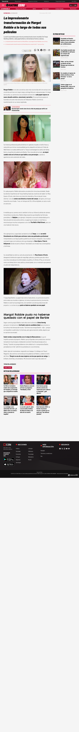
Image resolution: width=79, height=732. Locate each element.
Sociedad (18, 451)
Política (17, 448)
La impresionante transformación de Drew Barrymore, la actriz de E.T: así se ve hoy (24, 44)
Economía (18, 454)
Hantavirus (46, 1)
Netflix (34, 8)
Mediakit (43, 450)
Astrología (18, 462)
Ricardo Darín (73, 8)
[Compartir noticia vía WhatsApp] (35, 50)
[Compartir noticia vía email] (44, 50)
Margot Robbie (7, 367)
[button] (49, 50)
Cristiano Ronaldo (59, 8)
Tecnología (30, 454)
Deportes (18, 459)
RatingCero (14, 13)
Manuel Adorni (18, 1)
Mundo (29, 459)
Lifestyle (30, 448)
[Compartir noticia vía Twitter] (38, 50)
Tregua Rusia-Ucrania (60, 1)
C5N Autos (30, 451)
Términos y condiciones (46, 453)
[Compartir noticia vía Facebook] (41, 50)
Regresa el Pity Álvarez (21, 8)
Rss (41, 456)
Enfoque (18, 457)
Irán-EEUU (74, 1)
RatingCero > (7, 13)
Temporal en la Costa (32, 1)
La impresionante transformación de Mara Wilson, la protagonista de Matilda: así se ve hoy (26, 41)
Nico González (46, 8)
